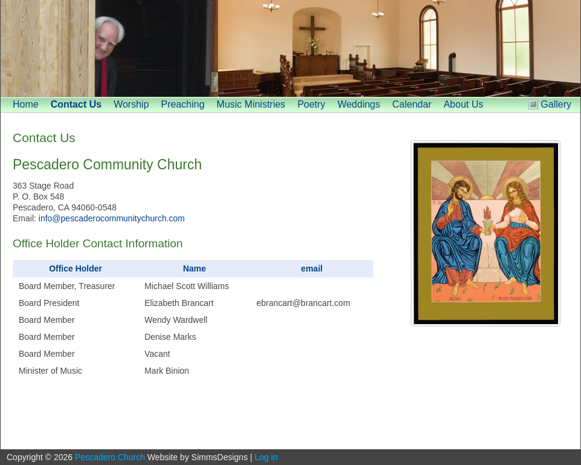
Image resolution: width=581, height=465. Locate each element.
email (312, 268)
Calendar (411, 104)
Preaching (183, 104)
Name (194, 268)
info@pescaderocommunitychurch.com (112, 218)
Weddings (359, 104)
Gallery (556, 104)
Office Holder (75, 268)
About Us (463, 104)
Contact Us (76, 104)
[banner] (290, 48)
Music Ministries (251, 104)
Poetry (311, 104)
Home (26, 104)
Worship (131, 104)
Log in (266, 457)
